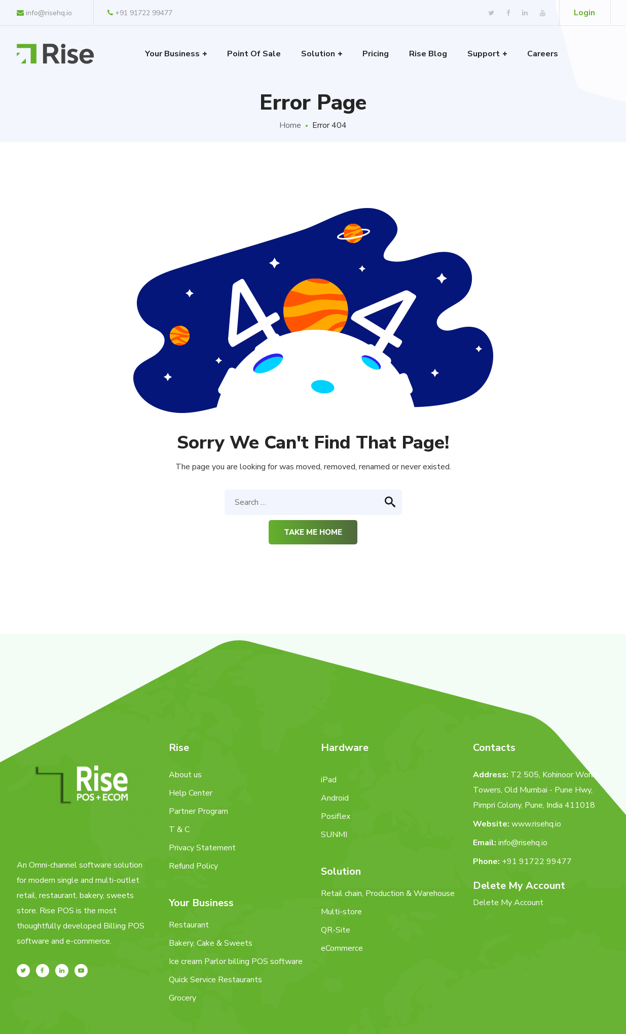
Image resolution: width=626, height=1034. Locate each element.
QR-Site (335, 930)
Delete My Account (508, 902)
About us (185, 774)
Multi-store (341, 911)
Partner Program (198, 811)
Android (335, 798)
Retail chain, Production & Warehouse (388, 893)
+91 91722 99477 (139, 13)
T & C (179, 829)
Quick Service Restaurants (215, 979)
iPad (329, 779)
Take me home (313, 532)
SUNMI (334, 834)
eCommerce (342, 948)
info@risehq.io (44, 13)
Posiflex (335, 816)
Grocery (182, 998)
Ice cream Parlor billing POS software (236, 961)
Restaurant (189, 924)
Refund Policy (193, 866)
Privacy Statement (202, 847)
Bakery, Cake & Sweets (210, 943)
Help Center (190, 793)
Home (290, 125)
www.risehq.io (536, 824)
